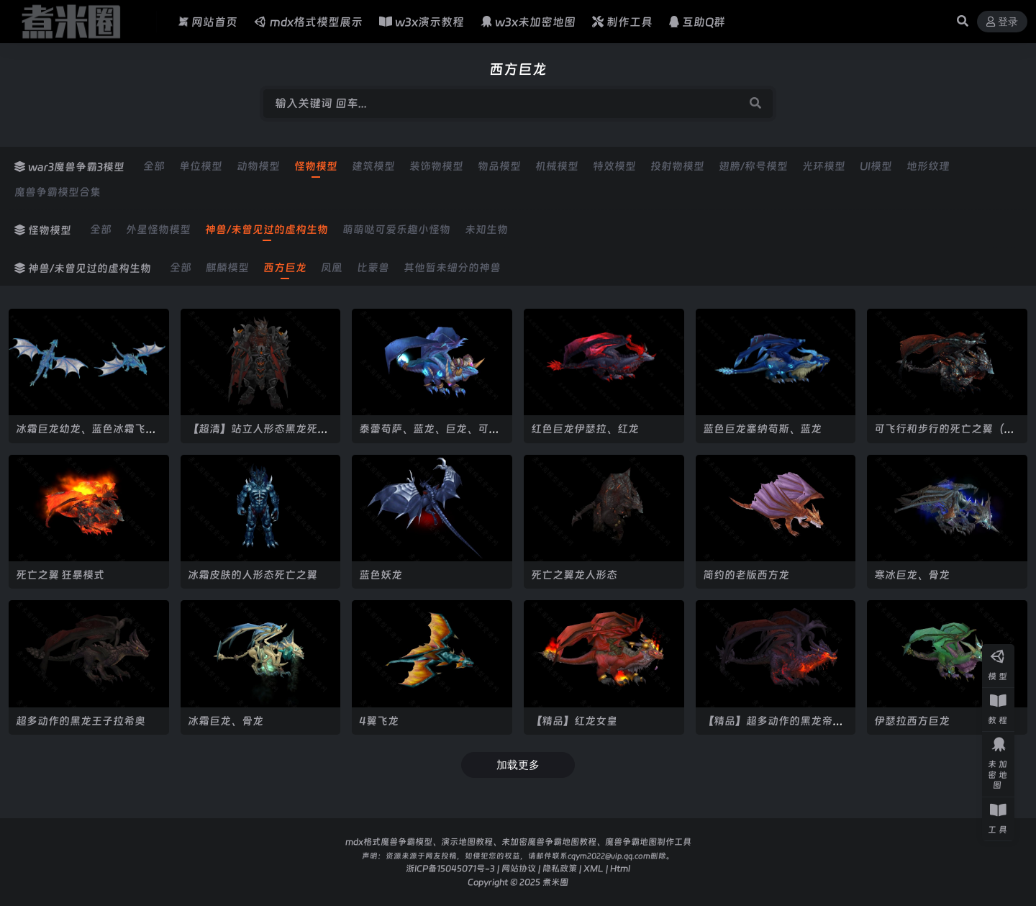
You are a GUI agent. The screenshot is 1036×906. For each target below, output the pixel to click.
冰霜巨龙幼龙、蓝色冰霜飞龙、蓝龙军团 (80, 435)
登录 (1002, 22)
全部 (154, 166)
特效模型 (614, 166)
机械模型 (556, 166)
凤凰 (331, 267)
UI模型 (876, 166)
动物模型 (258, 166)
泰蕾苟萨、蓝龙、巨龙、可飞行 (429, 435)
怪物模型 (315, 166)
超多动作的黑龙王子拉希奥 (80, 721)
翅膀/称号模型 (753, 166)
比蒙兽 (373, 267)
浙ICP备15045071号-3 (450, 868)
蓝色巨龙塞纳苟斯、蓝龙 (762, 428)
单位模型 (200, 166)
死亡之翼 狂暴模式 (60, 574)
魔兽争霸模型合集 (57, 192)
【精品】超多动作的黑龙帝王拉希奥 (773, 727)
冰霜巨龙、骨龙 (225, 721)
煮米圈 (555, 881)
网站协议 (518, 868)
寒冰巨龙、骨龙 (912, 574)
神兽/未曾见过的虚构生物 (266, 229)
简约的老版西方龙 (746, 574)
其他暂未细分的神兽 (452, 267)
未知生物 (486, 229)
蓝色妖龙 (380, 574)
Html (620, 868)
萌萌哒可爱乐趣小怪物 (396, 229)
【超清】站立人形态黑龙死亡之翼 (258, 435)
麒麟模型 (227, 267)
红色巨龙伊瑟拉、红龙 (585, 428)
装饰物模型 (436, 166)
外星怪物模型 (158, 229)
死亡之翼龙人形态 (574, 574)
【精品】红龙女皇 (574, 721)
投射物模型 (677, 166)
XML (593, 868)
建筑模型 (373, 166)
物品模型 (499, 166)
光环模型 (823, 166)
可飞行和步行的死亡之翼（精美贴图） (944, 435)
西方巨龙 (284, 267)
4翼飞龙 (379, 721)
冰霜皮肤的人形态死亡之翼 (252, 574)
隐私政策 (559, 868)
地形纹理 (928, 166)
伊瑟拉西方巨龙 (912, 721)
